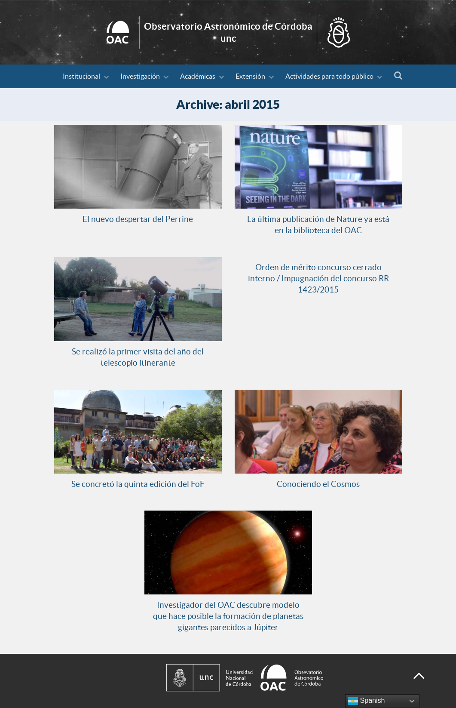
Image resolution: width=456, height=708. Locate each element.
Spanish (366, 701)
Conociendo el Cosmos (318, 484)
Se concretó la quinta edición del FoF (138, 484)
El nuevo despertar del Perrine (138, 219)
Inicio (228, 32)
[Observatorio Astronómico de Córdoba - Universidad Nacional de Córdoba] (281, 678)
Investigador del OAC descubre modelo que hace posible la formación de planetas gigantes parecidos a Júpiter (228, 616)
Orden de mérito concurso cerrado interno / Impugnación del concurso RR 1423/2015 (318, 278)
